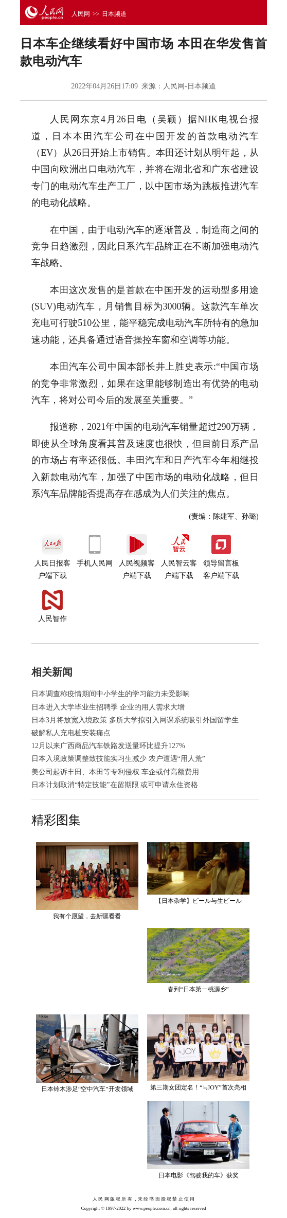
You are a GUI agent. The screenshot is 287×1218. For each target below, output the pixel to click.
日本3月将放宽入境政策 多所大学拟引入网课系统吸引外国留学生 (135, 720)
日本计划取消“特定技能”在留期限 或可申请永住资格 (114, 785)
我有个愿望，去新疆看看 (87, 916)
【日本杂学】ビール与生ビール (198, 900)
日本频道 (114, 13)
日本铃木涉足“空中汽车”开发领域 (87, 1089)
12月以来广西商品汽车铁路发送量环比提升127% (108, 746)
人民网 (80, 13)
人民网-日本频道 (189, 86)
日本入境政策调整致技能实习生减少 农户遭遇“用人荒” (118, 758)
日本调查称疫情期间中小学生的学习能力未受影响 (110, 694)
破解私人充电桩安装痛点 (71, 733)
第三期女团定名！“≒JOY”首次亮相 (198, 1087)
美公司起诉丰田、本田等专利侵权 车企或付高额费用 (115, 772)
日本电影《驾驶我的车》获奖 (198, 1175)
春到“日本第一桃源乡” (198, 989)
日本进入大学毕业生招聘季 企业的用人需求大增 (108, 707)
